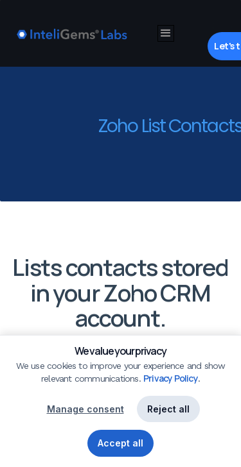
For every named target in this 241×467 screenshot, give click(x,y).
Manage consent (85, 408)
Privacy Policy (170, 378)
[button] (166, 33)
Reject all (168, 408)
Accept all (120, 442)
